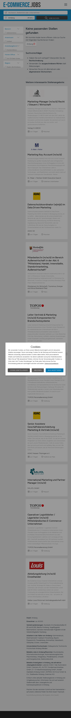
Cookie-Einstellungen (19, 370)
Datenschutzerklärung (51, 363)
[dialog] (35, 359)
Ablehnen (38, 370)
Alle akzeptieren (54, 370)
